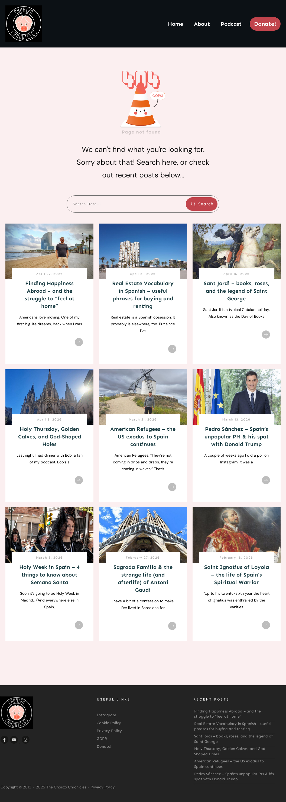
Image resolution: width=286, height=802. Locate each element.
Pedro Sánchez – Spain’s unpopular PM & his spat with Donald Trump (236, 436)
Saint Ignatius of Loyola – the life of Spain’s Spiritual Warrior (236, 574)
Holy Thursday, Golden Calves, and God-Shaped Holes (49, 436)
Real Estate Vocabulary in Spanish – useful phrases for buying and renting (232, 726)
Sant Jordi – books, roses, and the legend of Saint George (236, 291)
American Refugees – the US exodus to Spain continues (143, 436)
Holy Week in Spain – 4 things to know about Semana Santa (49, 574)
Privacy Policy (103, 787)
